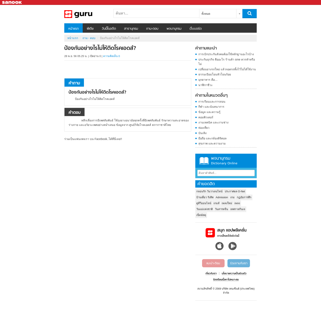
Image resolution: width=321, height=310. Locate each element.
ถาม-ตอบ (152, 28)
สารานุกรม (131, 28)
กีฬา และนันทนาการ (211, 106)
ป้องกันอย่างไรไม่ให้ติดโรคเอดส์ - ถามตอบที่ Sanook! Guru (85, 14)
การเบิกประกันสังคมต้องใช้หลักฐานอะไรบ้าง (226, 54)
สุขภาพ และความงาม (212, 143)
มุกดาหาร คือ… (208, 79)
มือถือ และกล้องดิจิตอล (212, 138)
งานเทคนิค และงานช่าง (213, 122)
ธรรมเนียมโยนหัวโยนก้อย (214, 74)
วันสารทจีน (221, 209)
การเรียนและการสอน (211, 101)
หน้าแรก (73, 28)
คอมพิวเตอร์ (205, 117)
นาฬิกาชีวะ (205, 85)
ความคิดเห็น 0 (111, 56)
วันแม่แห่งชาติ (204, 209)
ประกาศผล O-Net (235, 191)
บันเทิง (202, 133)
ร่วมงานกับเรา (238, 263)
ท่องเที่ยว (203, 127)
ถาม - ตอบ (89, 38)
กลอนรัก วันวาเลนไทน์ (209, 191)
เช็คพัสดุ (201, 215)
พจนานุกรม (174, 28)
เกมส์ (216, 203)
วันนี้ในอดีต (109, 28)
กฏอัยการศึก (244, 197)
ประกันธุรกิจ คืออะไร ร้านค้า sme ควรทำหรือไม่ (226, 62)
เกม (232, 197)
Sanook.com (12, 2)
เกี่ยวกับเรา (211, 274)
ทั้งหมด (205, 13)
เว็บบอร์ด (196, 28)
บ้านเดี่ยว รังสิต (205, 197)
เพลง (237, 203)
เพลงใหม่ (227, 203)
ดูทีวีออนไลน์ (203, 203)
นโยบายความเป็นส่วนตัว (234, 274)
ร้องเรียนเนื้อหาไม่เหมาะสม (226, 280)
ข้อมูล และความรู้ (209, 112)
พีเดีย (90, 28)
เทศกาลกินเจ (237, 209)
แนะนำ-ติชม (213, 263)
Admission (222, 197)
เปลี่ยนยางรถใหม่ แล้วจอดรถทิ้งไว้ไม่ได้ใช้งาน (227, 69)
